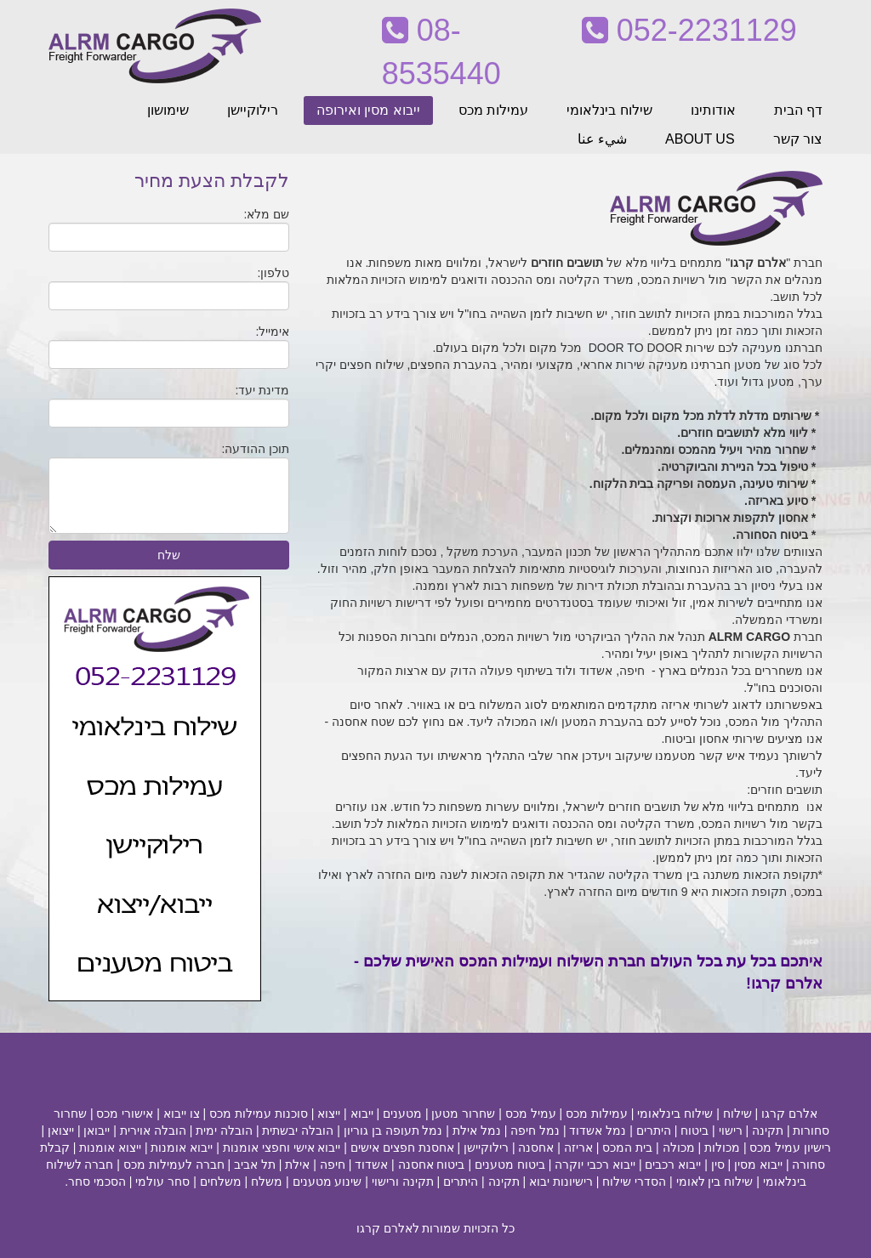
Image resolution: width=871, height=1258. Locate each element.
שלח (168, 555)
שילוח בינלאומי (609, 110)
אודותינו (713, 110)
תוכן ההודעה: (256, 449)
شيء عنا (602, 139)
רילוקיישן (252, 110)
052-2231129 (689, 30)
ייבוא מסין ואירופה (368, 110)
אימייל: (272, 331)
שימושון (168, 110)
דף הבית (798, 110)
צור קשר (798, 139)
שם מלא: (267, 214)
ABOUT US (700, 139)
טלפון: (273, 273)
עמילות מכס (493, 110)
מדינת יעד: (263, 390)
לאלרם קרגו (387, 1228)
